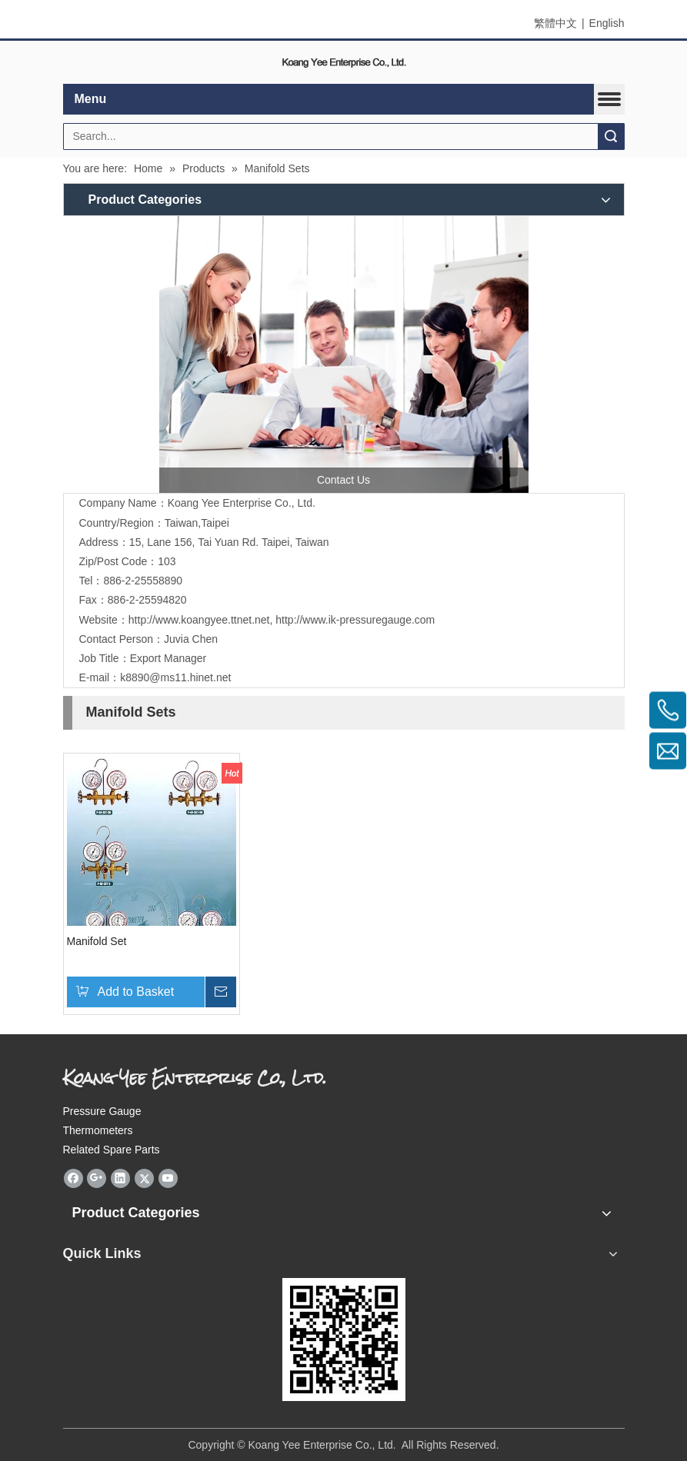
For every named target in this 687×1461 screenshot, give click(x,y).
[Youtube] (168, 1178)
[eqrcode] (343, 1339)
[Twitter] (144, 1178)
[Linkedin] (120, 1178)
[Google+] (96, 1178)
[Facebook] (73, 1178)
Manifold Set (97, 941)
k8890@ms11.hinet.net (175, 677)
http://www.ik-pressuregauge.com (355, 620)
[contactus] (344, 354)
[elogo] (344, 63)
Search (611, 136)
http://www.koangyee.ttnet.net (199, 620)
